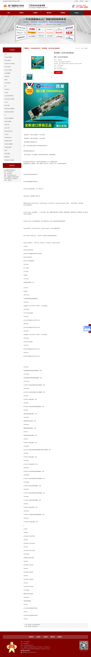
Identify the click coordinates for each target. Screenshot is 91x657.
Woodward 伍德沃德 (9, 111)
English (86, 1)
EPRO (6, 79)
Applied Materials (8, 131)
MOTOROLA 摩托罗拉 (10, 108)
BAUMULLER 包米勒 (9, 160)
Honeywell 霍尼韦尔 (9, 95)
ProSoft (6, 92)
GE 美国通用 (7, 73)
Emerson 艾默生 (8, 70)
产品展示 (35, 12)
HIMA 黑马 (7, 76)
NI (5, 115)
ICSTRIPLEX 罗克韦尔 (10, 63)
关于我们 (76, 1)
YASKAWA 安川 (8, 137)
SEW (6, 150)
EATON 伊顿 (7, 66)
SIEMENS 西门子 (8, 140)
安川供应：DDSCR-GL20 (33, 626)
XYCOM (6, 134)
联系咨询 (58, 72)
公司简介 (21, 12)
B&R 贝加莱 (7, 153)
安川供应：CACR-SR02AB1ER (34, 624)
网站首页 (31, 636)
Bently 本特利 (8, 60)
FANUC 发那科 (8, 121)
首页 (8, 12)
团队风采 (49, 12)
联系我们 (81, 1)
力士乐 (6, 102)
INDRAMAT (7, 156)
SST (6, 86)
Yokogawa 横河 (8, 147)
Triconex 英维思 (8, 57)
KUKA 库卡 (7, 89)
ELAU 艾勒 (7, 105)
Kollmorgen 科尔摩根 (9, 99)
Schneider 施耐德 (8, 144)
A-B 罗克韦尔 (8, 82)
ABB (6, 54)
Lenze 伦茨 (7, 127)
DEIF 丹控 (7, 124)
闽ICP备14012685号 (25, 650)
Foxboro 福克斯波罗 (9, 118)
